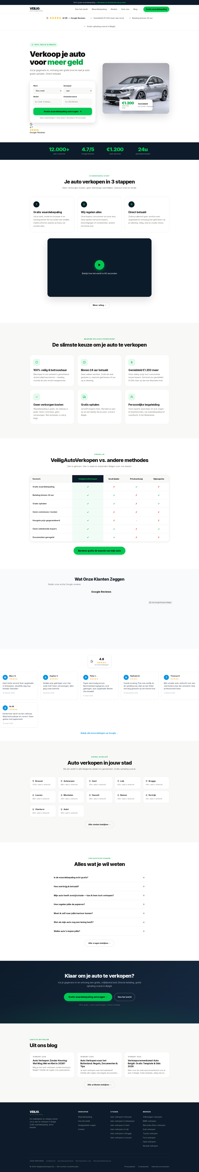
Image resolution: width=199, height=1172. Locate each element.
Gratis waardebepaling (156, 9)
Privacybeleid (129, 1167)
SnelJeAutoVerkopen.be (102, 1161)
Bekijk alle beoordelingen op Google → (99, 733)
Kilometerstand (70, 97)
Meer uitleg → (99, 305)
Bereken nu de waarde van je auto (112, 2)
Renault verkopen (150, 1146)
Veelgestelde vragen (87, 1125)
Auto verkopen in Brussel (120, 1117)
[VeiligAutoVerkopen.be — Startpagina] (36, 9)
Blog (135, 9)
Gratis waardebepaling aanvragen (63, 111)
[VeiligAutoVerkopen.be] (51, 1113)
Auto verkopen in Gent (119, 1125)
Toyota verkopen (150, 1133)
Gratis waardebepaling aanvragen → (88, 997)
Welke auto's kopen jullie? (99, 931)
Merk (35, 86)
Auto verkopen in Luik (119, 1129)
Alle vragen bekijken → (99, 943)
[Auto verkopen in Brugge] (156, 783)
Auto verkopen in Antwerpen (122, 1121)
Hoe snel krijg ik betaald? (99, 886)
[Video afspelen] (99, 265)
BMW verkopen (149, 1121)
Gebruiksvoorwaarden (160, 1167)
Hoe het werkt (81, 9)
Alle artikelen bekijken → (99, 1084)
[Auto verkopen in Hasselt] (99, 797)
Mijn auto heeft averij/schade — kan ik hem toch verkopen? (99, 895)
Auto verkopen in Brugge (121, 1133)
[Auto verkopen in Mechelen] (71, 797)
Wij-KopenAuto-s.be (83, 1161)
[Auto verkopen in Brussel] (43, 783)
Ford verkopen (149, 1138)
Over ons (125, 9)
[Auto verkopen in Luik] (128, 783)
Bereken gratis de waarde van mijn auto (99, 550)
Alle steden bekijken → (99, 824)
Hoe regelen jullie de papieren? (99, 904)
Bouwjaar (68, 86)
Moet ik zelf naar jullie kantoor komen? (99, 913)
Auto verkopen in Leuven (121, 1138)
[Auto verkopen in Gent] (99, 783)
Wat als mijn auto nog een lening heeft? (99, 922)
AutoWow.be (50, 1161)
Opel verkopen (149, 1142)
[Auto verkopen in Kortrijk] (156, 797)
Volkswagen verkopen (152, 1117)
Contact (81, 1129)
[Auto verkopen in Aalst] (71, 811)
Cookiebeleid (143, 1167)
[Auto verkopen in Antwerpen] (71, 783)
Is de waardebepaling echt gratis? (99, 877)
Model (36, 97)
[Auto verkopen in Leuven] (43, 797)
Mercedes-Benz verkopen (154, 1125)
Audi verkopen (149, 1129)
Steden (114, 9)
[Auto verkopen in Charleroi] (43, 811)
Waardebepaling (99, 9)
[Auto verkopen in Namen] (128, 797)
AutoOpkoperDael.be (65, 1161)
